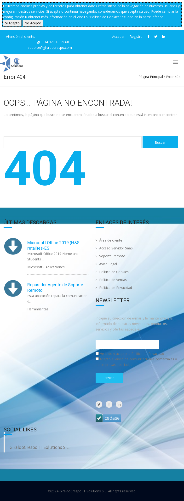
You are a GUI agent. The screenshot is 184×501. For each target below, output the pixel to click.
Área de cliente (109, 240)
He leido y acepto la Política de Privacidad (132, 353)
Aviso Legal (106, 264)
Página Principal (150, 76)
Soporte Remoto (110, 256)
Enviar (109, 377)
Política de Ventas (111, 279)
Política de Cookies (112, 272)
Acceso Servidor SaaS (114, 248)
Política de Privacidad (114, 287)
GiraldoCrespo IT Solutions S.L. (39, 447)
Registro (136, 36)
